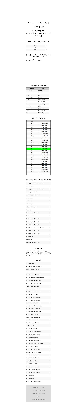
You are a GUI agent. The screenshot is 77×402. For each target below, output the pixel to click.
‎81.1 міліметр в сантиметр (33, 369)
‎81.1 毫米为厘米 (30, 375)
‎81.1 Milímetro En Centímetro (33, 280)
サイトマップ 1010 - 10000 (38, 393)
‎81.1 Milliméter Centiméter (32, 294)
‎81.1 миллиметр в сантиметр (33, 352)
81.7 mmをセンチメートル (32, 230)
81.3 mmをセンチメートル (32, 218)
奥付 (38, 396)
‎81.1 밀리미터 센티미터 (32, 346)
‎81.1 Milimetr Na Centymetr (33, 308)
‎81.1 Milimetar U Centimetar (33, 291)
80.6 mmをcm (29, 198)
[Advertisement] (38, 10)
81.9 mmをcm (29, 236)
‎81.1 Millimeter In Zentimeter (33, 274)
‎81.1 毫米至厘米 (30, 378)
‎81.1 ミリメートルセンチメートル (34, 343)
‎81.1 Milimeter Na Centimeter (33, 317)
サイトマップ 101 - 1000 (38, 390)
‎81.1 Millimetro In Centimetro (33, 297)
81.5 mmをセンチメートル (32, 224)
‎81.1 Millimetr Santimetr (32, 328)
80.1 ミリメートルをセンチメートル (35, 183)
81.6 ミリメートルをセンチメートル (35, 227)
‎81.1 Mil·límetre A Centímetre (33, 334)
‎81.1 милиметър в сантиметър (34, 266)
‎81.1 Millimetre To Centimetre (33, 381)
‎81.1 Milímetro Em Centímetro (33, 311)
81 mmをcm (29, 209)
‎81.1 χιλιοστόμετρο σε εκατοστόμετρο (35, 277)
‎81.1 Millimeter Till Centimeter (33, 320)
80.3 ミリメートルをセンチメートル (35, 189)
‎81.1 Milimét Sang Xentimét (33, 372)
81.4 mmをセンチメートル (32, 221)
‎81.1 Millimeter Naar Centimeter (34, 306)
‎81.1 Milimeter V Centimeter (33, 355)
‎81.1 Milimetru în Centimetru (33, 314)
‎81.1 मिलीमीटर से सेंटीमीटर (32, 337)
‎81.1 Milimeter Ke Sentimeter (33, 340)
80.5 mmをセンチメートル (32, 195)
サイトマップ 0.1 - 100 (38, 387)
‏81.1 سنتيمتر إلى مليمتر (31, 325)
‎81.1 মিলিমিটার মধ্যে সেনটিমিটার (33, 331)
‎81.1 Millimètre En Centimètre (33, 289)
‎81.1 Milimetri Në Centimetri (33, 357)
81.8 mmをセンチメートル (32, 233)
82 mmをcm (29, 239)
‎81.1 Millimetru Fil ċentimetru (33, 303)
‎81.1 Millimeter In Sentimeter (33, 322)
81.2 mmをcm (29, 215)
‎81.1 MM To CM (30, 263)
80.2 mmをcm (29, 186)
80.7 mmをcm (29, 201)
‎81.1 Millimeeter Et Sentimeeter (34, 283)
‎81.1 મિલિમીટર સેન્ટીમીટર (32, 364)
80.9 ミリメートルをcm (32, 207)
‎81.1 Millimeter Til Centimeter (33, 349)
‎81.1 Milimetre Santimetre (32, 367)
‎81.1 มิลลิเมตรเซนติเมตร (32, 361)
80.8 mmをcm (29, 204)
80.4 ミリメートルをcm (32, 192)
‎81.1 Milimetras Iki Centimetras (33, 300)
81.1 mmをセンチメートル (32, 212)
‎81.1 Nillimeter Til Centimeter (33, 272)
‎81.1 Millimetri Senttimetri (32, 286)
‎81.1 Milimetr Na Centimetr (32, 269)
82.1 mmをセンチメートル (32, 242)
